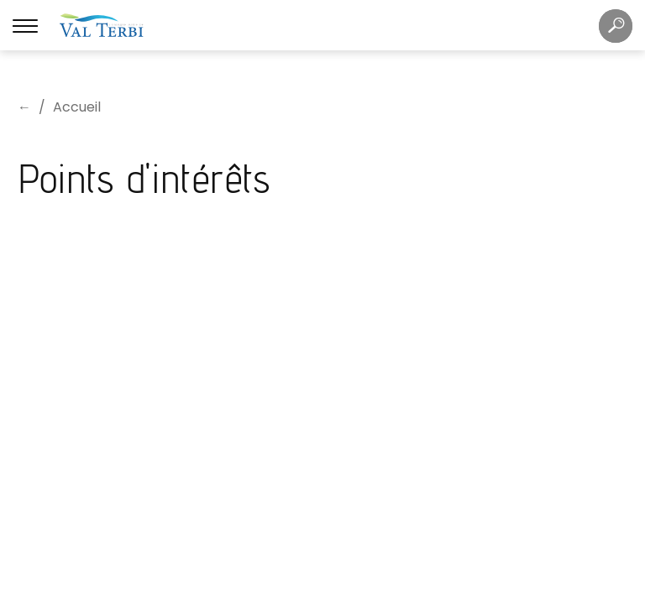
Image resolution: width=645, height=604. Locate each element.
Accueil (77, 107)
